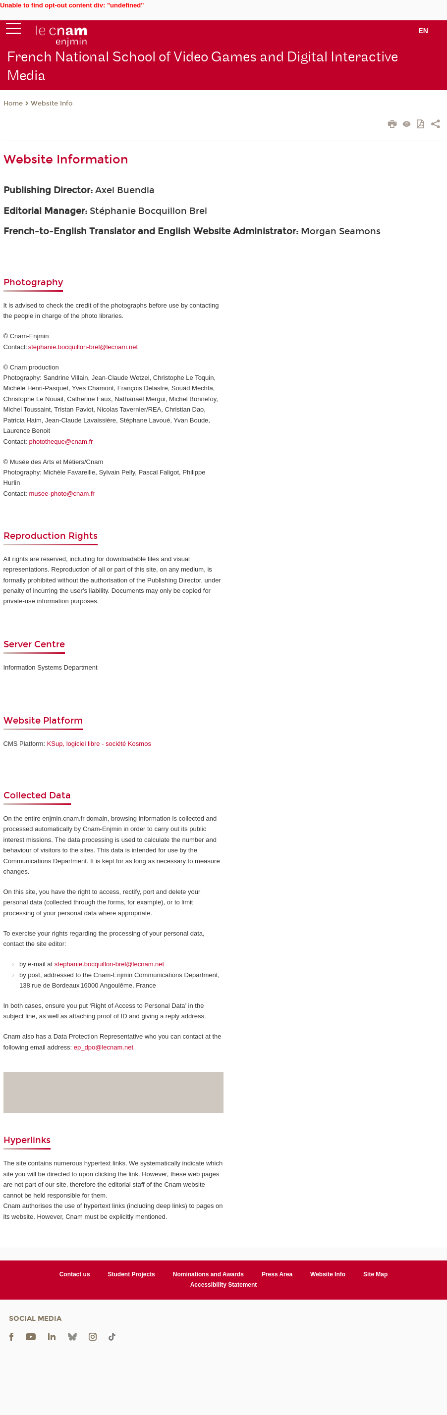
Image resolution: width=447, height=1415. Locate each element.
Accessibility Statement (223, 1284)
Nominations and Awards (208, 1274)
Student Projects (131, 1274)
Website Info (51, 103)
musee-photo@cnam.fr (62, 493)
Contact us (74, 1274)
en (423, 31)
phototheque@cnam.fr (61, 441)
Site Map (375, 1274)
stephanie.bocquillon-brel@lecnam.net (83, 347)
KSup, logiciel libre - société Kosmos (99, 743)
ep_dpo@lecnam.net (103, 1047)
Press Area (277, 1274)
